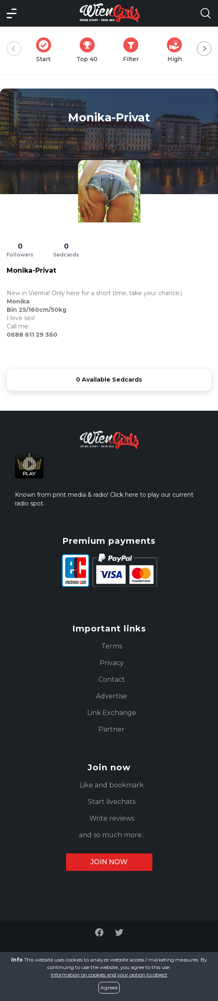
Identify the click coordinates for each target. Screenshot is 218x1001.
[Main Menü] (11, 13)
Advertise (111, 696)
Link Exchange (111, 713)
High (177, 50)
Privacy (112, 663)
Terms (111, 646)
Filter (133, 50)
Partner (111, 729)
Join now (109, 862)
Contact (111, 679)
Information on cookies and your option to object (109, 974)
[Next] (204, 49)
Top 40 (89, 50)
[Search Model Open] (205, 13)
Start (46, 50)
